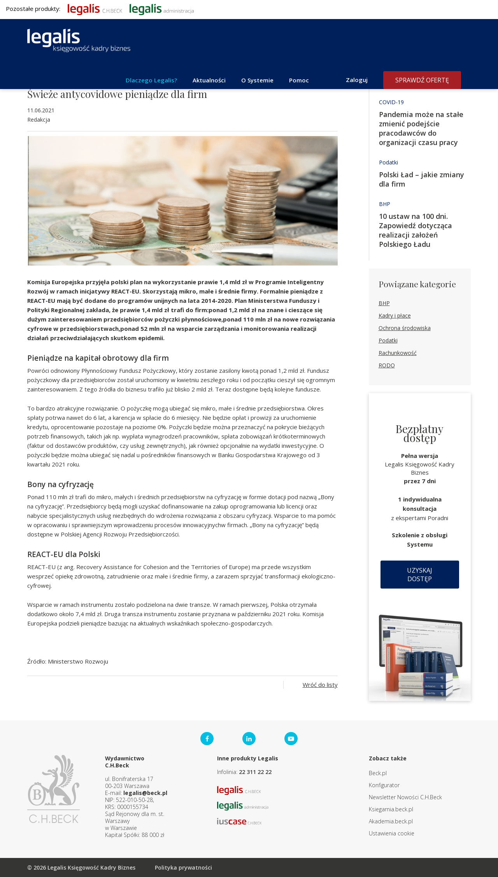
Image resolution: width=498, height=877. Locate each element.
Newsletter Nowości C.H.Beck (405, 797)
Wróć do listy (320, 684)
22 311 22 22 (255, 772)
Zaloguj (357, 80)
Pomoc (299, 80)
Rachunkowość (398, 352)
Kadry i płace (395, 315)
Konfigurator (384, 785)
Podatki (388, 162)
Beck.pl (378, 773)
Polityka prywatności (183, 867)
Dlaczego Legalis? (151, 80)
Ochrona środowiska (405, 328)
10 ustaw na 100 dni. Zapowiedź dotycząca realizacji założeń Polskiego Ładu (415, 230)
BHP (384, 204)
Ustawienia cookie (391, 833)
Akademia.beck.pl (391, 821)
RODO (387, 365)
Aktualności (209, 80)
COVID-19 (391, 102)
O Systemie (257, 80)
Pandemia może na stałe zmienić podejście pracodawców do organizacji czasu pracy (421, 128)
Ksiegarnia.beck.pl (391, 809)
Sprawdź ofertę (422, 80)
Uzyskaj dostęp (419, 574)
